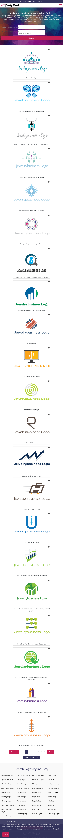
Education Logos (22, 783)
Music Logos (52, 775)
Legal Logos (36, 796)
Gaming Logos (21, 809)
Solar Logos (51, 800)
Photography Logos (54, 783)
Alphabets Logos (6, 783)
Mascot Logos (36, 804)
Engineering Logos (23, 787)
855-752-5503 (24, 1)
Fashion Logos (21, 792)
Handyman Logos (38, 775)
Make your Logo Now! (31, 757)
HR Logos (35, 783)
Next (50, 751)
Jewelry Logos (36, 792)
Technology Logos (54, 813)
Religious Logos (53, 792)
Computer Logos (6, 815)
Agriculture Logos (7, 779)
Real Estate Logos (53, 787)
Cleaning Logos (6, 800)
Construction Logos (23, 775)
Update (31, 37)
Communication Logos (6, 810)
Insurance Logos (37, 787)
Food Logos (21, 804)
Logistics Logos (37, 800)
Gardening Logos (22, 813)
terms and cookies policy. (52, 829)
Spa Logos (51, 804)
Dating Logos (21, 779)
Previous (14, 751)
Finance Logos (21, 796)
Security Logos (52, 796)
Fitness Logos (21, 800)
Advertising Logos (7, 775)
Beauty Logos (5, 792)
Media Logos (36, 809)
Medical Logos (37, 813)
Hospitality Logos (38, 779)
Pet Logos (51, 779)
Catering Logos (6, 796)
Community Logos (7, 804)
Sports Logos (52, 809)
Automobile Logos (7, 787)
